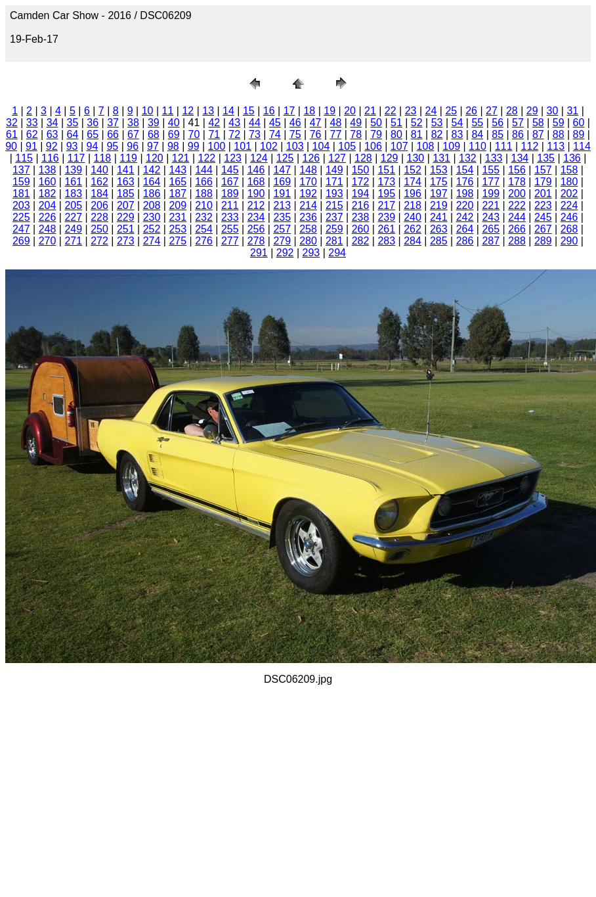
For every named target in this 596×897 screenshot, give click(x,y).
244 (517, 217)
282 (361, 240)
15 (249, 110)
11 (168, 110)
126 (311, 158)
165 (177, 181)
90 (11, 146)
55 (477, 122)
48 (335, 122)
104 (321, 146)
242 (465, 217)
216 (361, 205)
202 (569, 193)
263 (439, 229)
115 (24, 158)
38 (133, 122)
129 (389, 158)
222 (517, 205)
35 (73, 122)
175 (439, 181)
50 (376, 122)
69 (174, 134)
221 (491, 205)
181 (21, 193)
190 (256, 193)
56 (497, 122)
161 (73, 181)
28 (512, 110)
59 (558, 122)
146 (256, 169)
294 (337, 252)
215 (334, 205)
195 (386, 193)
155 (491, 169)
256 (256, 229)
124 (259, 158)
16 (269, 110)
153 (439, 169)
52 (417, 122)
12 (188, 110)
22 (390, 110)
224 (569, 205)
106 (373, 146)
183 (73, 193)
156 (517, 169)
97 (153, 146)
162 (99, 181)
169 (282, 181)
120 (154, 158)
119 (128, 158)
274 (152, 240)
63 (52, 134)
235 (282, 217)
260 (361, 229)
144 (204, 169)
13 (208, 110)
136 (572, 158)
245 (543, 217)
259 (334, 229)
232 (204, 217)
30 (553, 110)
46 (295, 122)
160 (47, 181)
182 (47, 193)
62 (32, 134)
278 (256, 240)
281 (334, 240)
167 (230, 181)
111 (504, 146)
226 (47, 217)
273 (126, 240)
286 (465, 240)
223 (543, 205)
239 (386, 217)
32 (12, 122)
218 (412, 205)
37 (113, 122)
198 (465, 193)
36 (92, 122)
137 (21, 169)
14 (228, 110)
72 (234, 134)
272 (99, 240)
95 (112, 146)
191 (282, 193)
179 (543, 181)
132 (468, 158)
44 (255, 122)
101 (242, 146)
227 (73, 217)
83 (457, 134)
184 (99, 193)
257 (282, 229)
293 (311, 252)
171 (334, 181)
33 (32, 122)
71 (214, 134)
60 (579, 122)
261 (386, 229)
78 (356, 134)
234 (256, 217)
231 (177, 217)
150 (361, 169)
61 (12, 134)
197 (439, 193)
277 (230, 240)
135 (546, 158)
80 (396, 134)
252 (152, 229)
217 (386, 205)
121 (181, 158)
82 (437, 134)
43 (234, 122)
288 (517, 240)
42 (214, 122)
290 (569, 240)
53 (437, 122)
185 (126, 193)
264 (465, 229)
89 (579, 134)
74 (275, 134)
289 (543, 240)
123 (233, 158)
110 (477, 146)
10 (148, 110)
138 (47, 169)
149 (334, 169)
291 (259, 252)
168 (256, 181)
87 (538, 134)
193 (334, 193)
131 (441, 158)
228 (99, 217)
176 (465, 181)
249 (73, 229)
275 (177, 240)
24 (431, 110)
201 (543, 193)
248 (47, 229)
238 (361, 217)
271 (73, 240)
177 (491, 181)
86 (518, 134)
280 (308, 240)
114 (582, 146)
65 (92, 134)
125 (285, 158)
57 (518, 122)
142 (152, 169)
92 (52, 146)
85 (497, 134)
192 (308, 193)
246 (569, 217)
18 (309, 110)
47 (316, 122)
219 (439, 205)
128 (363, 158)
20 (350, 110)
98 (173, 146)
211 (230, 205)
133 (494, 158)
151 (386, 169)
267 (543, 229)
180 (569, 181)
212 (256, 205)
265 (491, 229)
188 (204, 193)
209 (177, 205)
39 (154, 122)
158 (569, 169)
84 (477, 134)
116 (50, 158)
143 (177, 169)
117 (76, 158)
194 (361, 193)
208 (152, 205)
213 (282, 205)
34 (52, 122)
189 (230, 193)
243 (491, 217)
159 (21, 181)
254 (204, 229)
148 (308, 169)
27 (492, 110)
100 (217, 146)
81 (417, 134)
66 (113, 134)
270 (47, 240)
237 (334, 217)
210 (204, 205)
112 (530, 146)
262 (412, 229)
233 (230, 217)
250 (99, 229)
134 (520, 158)
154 (465, 169)
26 (471, 110)
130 (416, 158)
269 (21, 240)
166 (204, 181)
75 (295, 134)
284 (412, 240)
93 (72, 146)
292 (285, 252)
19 (329, 110)
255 (230, 229)
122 (207, 158)
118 (103, 158)
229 (126, 217)
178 (517, 181)
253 (177, 229)
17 (289, 110)
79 (376, 134)
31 (572, 110)
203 (21, 205)
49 (356, 122)
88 (558, 134)
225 (21, 217)
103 (295, 146)
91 (31, 146)
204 (47, 205)
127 (337, 158)
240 (412, 217)
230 (152, 217)
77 (335, 134)
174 (412, 181)
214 (308, 205)
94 (92, 146)
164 (152, 181)
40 (174, 122)
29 (532, 110)
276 (204, 240)
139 (73, 169)
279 (282, 240)
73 (255, 134)
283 (386, 240)
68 (154, 134)
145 (230, 169)
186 (152, 193)
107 (399, 146)
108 (426, 146)
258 (308, 229)
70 (194, 134)
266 (517, 229)
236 (308, 217)
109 (451, 146)
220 (465, 205)
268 (569, 229)
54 (457, 122)
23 (411, 110)
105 (347, 146)
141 (126, 169)
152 (412, 169)
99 (194, 146)
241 (439, 217)
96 (132, 146)
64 (73, 134)
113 (555, 146)
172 (361, 181)
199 (491, 193)
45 (275, 122)
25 (451, 110)
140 (99, 169)
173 (386, 181)
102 (269, 146)
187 (177, 193)
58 (538, 122)
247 (21, 229)
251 (126, 229)
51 (396, 122)
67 (133, 134)
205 (73, 205)
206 (99, 205)
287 (491, 240)
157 (543, 169)
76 (316, 134)
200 (517, 193)
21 (370, 110)
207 (126, 205)
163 (126, 181)
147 (282, 169)
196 (412, 193)
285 (439, 240)
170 (308, 181)
